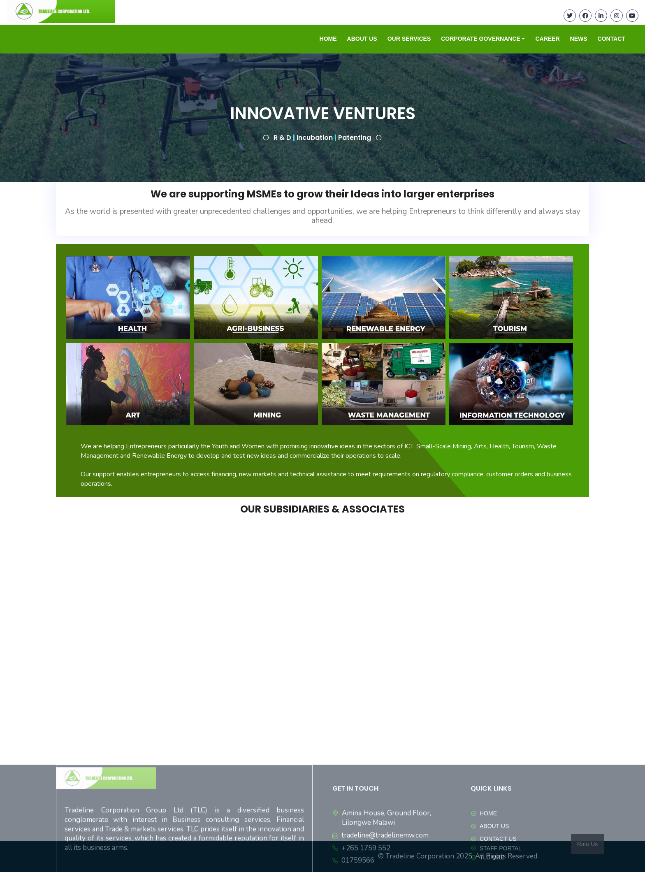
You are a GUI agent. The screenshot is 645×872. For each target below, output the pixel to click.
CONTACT (611, 38)
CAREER (547, 38)
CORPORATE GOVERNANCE (480, 38)
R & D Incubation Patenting (323, 137)
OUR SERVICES (409, 38)
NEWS (578, 38)
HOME (328, 38)
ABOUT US (362, 38)
